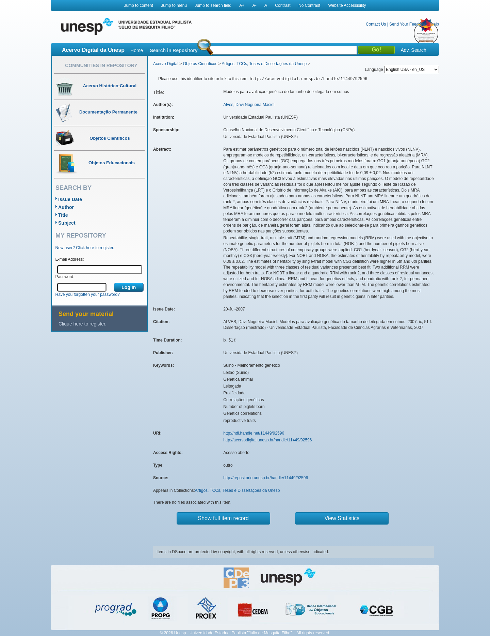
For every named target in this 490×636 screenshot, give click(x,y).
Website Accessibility (347, 5)
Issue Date (70, 199)
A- (254, 5)
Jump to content (138, 5)
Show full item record (223, 518)
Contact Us (376, 24)
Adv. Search (413, 50)
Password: (65, 276)
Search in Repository (173, 50)
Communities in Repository (101, 65)
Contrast (282, 5)
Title (63, 215)
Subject (67, 223)
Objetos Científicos (200, 63)
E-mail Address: (69, 259)
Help (434, 24)
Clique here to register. (83, 324)
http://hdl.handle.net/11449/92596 (253, 433)
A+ (241, 5)
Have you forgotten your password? (87, 294)
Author (66, 207)
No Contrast (309, 5)
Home (136, 50)
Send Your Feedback (408, 24)
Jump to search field (213, 5)
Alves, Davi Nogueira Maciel (248, 104)
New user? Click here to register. (84, 247)
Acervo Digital (165, 63)
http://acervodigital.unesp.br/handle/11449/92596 (267, 440)
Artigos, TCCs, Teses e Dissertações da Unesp (264, 63)
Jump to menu (174, 5)
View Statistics (342, 518)
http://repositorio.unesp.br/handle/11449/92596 (265, 477)
